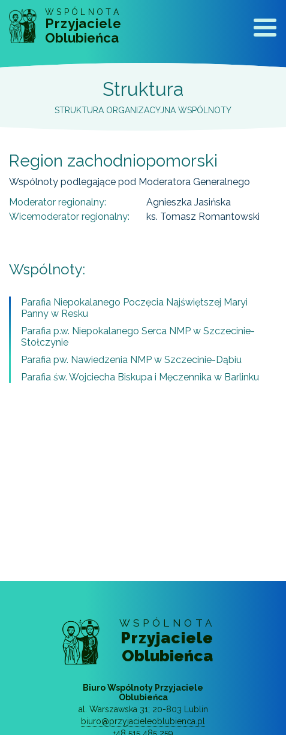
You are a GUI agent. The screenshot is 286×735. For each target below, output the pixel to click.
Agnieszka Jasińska (188, 202)
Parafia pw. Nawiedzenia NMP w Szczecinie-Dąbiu (131, 359)
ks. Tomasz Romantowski (203, 216)
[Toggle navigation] (265, 30)
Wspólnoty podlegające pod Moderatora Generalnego (129, 181)
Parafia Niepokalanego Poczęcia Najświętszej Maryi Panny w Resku (134, 308)
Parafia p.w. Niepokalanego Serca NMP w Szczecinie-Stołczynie (138, 336)
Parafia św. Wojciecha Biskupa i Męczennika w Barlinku (140, 377)
